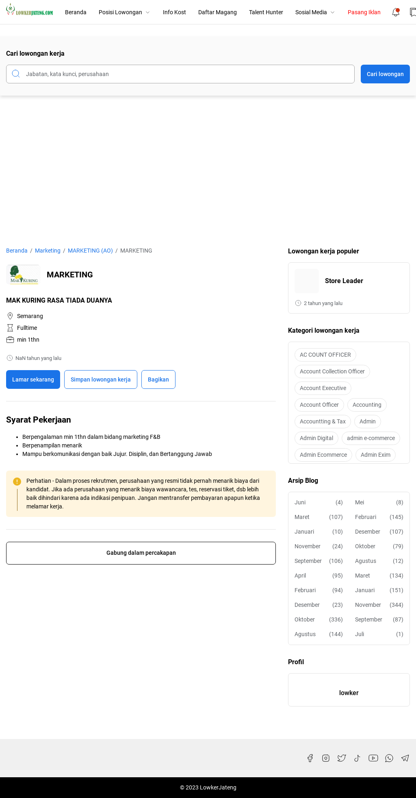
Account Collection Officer (332, 371)
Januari (319, 532)
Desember (379, 532)
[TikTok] (357, 758)
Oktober (379, 546)
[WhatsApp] (389, 758)
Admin (368, 421)
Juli (379, 634)
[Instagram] (326, 758)
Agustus (379, 561)
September (319, 561)
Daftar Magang (217, 12)
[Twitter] (342, 758)
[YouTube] (373, 758)
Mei (379, 502)
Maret (319, 517)
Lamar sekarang (33, 379)
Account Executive (323, 388)
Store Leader (344, 281)
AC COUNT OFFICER (325, 354)
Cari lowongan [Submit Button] (385, 74)
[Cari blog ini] (180, 74)
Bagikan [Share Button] (158, 379)
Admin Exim (375, 454)
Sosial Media (315, 12)
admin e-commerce (371, 438)
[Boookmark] (100, 379)
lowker (349, 693)
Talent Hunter (266, 12)
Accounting (367, 404)
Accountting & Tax (323, 421)
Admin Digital (316, 438)
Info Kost (174, 12)
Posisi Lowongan (125, 12)
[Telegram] (405, 758)
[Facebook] (310, 758)
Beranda (76, 12)
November (319, 546)
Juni (319, 502)
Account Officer (319, 404)
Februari (379, 517)
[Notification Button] (396, 12)
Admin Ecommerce (323, 454)
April (319, 575)
